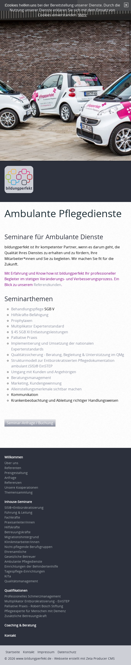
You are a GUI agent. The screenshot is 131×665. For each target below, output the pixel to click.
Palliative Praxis (24, 337)
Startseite (13, 652)
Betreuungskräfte (17, 532)
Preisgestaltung (16, 473)
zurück (4, 85)
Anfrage (10, 478)
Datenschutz (67, 652)
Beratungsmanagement (31, 377)
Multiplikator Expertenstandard (37, 326)
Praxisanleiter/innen (19, 522)
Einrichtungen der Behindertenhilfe (31, 566)
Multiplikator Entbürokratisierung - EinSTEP (36, 601)
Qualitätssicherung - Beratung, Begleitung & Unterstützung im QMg (67, 354)
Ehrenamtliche (15, 552)
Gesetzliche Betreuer (20, 556)
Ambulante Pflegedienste (23, 561)
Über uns (11, 463)
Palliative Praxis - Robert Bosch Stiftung (33, 606)
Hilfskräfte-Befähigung (29, 314)
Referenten (12, 468)
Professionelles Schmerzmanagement (32, 596)
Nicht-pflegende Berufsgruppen (28, 547)
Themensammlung (18, 492)
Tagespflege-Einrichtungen (24, 571)
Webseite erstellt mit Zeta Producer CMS (84, 658)
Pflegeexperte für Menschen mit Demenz (35, 611)
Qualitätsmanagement (21, 581)
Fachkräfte (12, 517)
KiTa (7, 576)
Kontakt (28, 652)
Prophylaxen (21, 320)
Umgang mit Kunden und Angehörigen (43, 371)
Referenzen (13, 482)
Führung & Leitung (18, 512)
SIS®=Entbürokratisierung (24, 507)
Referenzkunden (47, 284)
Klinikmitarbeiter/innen (22, 542)
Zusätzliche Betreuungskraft (25, 616)
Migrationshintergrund (21, 537)
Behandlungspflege (27, 309)
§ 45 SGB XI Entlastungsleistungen (39, 331)
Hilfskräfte (12, 527)
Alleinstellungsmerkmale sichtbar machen (46, 389)
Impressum (45, 652)
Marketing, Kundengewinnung (36, 383)
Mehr (82, 14)
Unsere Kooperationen (21, 487)
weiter (126, 85)
